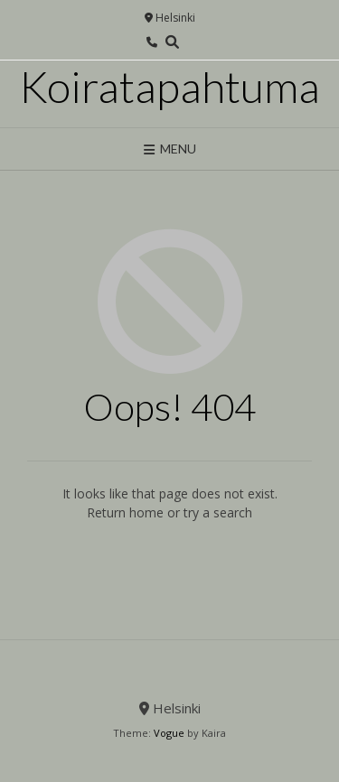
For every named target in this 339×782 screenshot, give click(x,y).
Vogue (169, 733)
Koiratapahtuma (169, 86)
